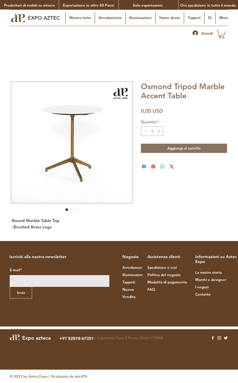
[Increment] (159, 131)
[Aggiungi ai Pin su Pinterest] (153, 166)
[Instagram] (219, 338)
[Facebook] (212, 338)
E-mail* (16, 270)
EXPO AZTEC (44, 18)
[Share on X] (172, 166)
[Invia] (21, 292)
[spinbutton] (152, 131)
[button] (222, 34)
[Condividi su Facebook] (144, 166)
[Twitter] (225, 338)
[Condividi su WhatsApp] (162, 166)
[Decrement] (145, 131)
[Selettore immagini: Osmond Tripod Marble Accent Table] (66, 209)
